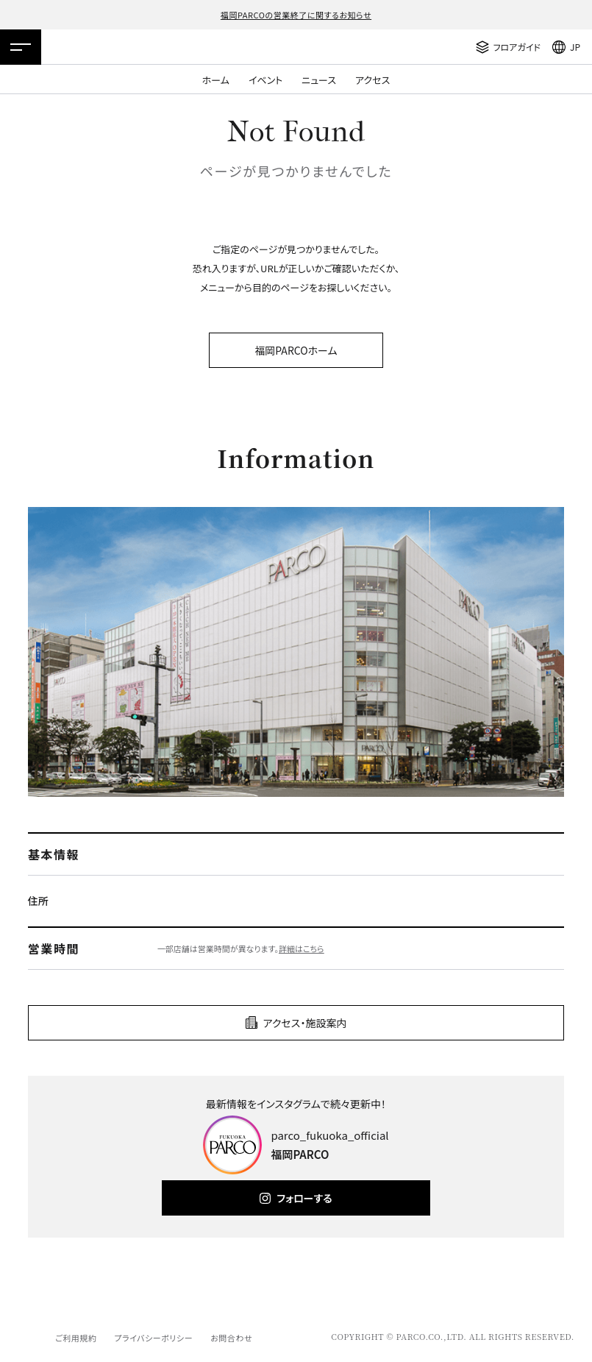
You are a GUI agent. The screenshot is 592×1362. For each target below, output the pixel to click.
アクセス (372, 80)
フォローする (304, 1198)
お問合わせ (231, 1338)
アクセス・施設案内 (305, 1022)
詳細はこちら (301, 948)
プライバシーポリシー (153, 1338)
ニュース (319, 80)
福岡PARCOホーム (295, 350)
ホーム (215, 80)
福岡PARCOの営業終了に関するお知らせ (296, 15)
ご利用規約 (75, 1338)
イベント (265, 80)
